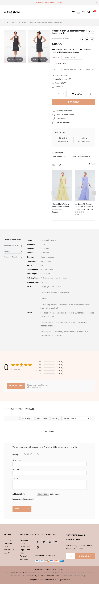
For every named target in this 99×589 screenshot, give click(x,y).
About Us (7, 545)
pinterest (37, 552)
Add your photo (19, 498)
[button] (89, 167)
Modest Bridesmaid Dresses (20, 578)
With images (56, 422)
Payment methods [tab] (45, 560)
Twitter (87, 39)
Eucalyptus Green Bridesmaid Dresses (46, 581)
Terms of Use (39, 574)
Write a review (16, 389)
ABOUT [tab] (7, 539)
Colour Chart (25, 552)
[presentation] (94, 196)
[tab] (13, 243)
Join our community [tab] (46, 539)
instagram (49, 546)
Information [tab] (26, 539)
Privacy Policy (51, 574)
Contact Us (8, 548)
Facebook (82, 39)
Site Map (61, 574)
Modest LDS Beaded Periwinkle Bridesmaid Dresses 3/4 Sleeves (84, 209)
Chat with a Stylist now (80, 159)
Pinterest (92, 39)
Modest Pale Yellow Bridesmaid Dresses (60, 208)
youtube (55, 546)
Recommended (42, 422)
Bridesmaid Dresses (19, 22)
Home (6, 22)
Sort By (66, 422)
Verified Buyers (27, 422)
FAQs (6, 552)
